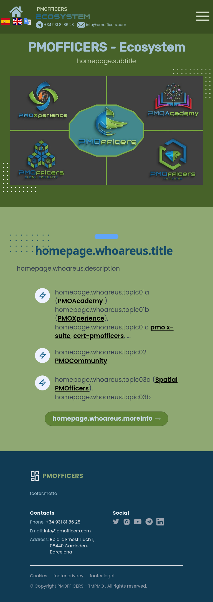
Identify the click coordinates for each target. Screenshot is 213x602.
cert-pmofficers (98, 335)
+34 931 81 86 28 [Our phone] (63, 522)
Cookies (38, 576)
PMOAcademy (80, 300)
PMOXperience (81, 318)
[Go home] (56, 476)
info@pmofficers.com (101, 24)
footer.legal (102, 576)
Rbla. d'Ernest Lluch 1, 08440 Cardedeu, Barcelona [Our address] (72, 546)
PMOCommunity (81, 360)
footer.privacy (68, 576)
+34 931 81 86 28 (55, 24)
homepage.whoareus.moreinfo (106, 418)
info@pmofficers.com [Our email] (67, 531)
